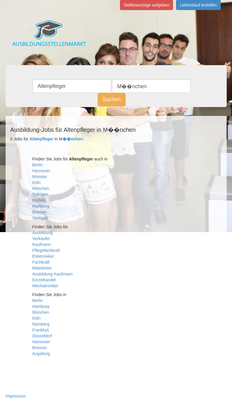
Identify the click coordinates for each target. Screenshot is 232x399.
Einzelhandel (44, 280)
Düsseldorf (42, 336)
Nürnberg (41, 324)
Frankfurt (40, 330)
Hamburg (41, 206)
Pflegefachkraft (46, 250)
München (41, 188)
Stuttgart (40, 218)
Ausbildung (42, 232)
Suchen (112, 99)
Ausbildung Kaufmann (52, 274)
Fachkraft (41, 262)
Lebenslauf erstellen (198, 5)
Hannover (41, 170)
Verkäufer (41, 238)
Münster (39, 176)
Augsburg (41, 353)
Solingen (40, 194)
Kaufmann (41, 244)
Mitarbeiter (42, 268)
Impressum (16, 396)
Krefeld (38, 200)
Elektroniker (43, 256)
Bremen (39, 212)
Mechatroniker (45, 285)
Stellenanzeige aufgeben (146, 5)
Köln (36, 182)
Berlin (37, 164)
